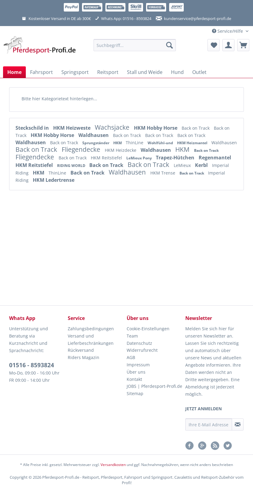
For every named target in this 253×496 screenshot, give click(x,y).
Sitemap (135, 393)
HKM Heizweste (72, 128)
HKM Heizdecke (121, 150)
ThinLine (135, 142)
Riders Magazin (83, 357)
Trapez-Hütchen (176, 157)
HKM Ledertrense (53, 180)
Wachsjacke (113, 127)
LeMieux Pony (139, 158)
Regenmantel (215, 157)
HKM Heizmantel (192, 142)
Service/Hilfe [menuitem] (228, 31)
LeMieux (183, 165)
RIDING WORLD (71, 165)
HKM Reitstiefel (107, 158)
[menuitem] (135, 48)
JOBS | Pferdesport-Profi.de (154, 386)
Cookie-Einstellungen (148, 328)
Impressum (138, 365)
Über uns (136, 372)
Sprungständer (96, 142)
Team (132, 336)
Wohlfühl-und (161, 142)
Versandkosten (113, 464)
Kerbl (202, 165)
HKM (118, 142)
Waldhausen (94, 135)
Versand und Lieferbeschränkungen (91, 339)
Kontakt (134, 379)
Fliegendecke (82, 149)
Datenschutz (139, 343)
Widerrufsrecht (142, 350)
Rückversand (81, 350)
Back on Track (196, 128)
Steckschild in (32, 128)
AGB (131, 357)
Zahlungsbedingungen (91, 328)
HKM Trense (163, 173)
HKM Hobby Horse (156, 128)
